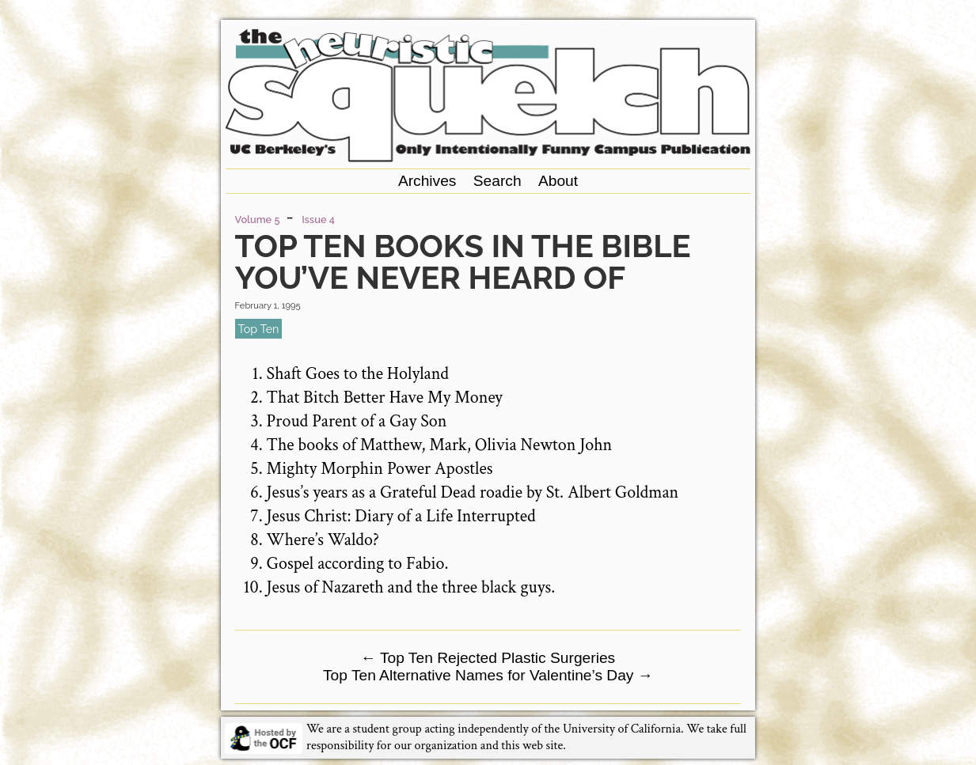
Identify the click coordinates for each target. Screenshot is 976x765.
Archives (427, 180)
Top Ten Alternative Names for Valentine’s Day (488, 675)
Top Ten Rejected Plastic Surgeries (488, 657)
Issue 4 (318, 219)
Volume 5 (257, 219)
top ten (258, 328)
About (558, 180)
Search (497, 180)
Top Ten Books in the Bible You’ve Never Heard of (463, 261)
